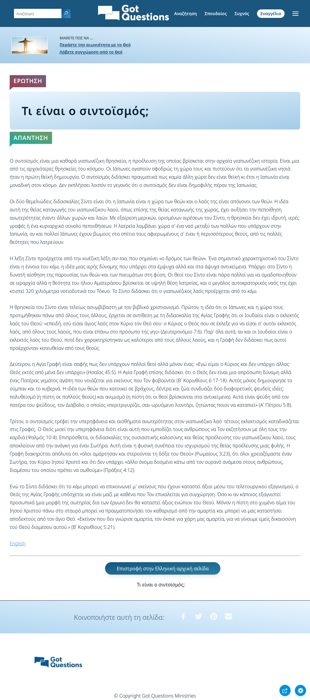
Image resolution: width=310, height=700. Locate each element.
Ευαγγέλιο (270, 13)
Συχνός (242, 13)
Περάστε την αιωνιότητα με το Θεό (95, 45)
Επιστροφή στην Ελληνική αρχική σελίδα (163, 568)
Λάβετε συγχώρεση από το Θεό (91, 52)
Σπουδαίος (216, 13)
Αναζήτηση (185, 13)
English (17, 543)
